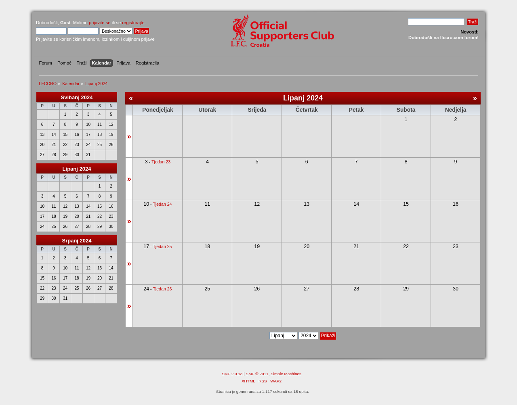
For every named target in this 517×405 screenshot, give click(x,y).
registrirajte (133, 22)
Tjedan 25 (162, 246)
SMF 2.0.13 (232, 374)
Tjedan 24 (162, 204)
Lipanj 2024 (77, 169)
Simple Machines (286, 374)
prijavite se (100, 22)
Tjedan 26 (162, 288)
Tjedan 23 (160, 161)
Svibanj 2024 (77, 97)
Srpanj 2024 (77, 241)
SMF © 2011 (257, 374)
